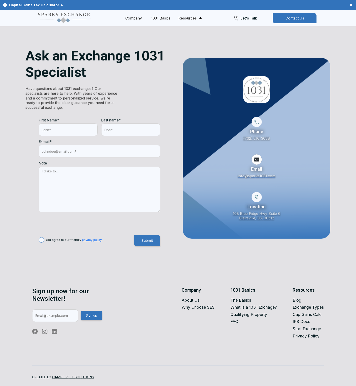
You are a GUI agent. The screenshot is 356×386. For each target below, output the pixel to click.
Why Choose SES (198, 307)
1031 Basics (161, 18)
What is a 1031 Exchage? (253, 307)
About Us (191, 300)
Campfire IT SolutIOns (73, 377)
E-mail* (45, 142)
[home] (63, 18)
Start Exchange (307, 328)
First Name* (49, 121)
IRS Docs (301, 321)
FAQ (234, 321)
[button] (190, 18)
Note (43, 164)
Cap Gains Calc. (308, 314)
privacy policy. (92, 240)
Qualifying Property (248, 314)
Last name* (111, 121)
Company (133, 18)
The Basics (240, 300)
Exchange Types (308, 307)
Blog (297, 300)
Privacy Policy (306, 336)
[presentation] (73, 221)
